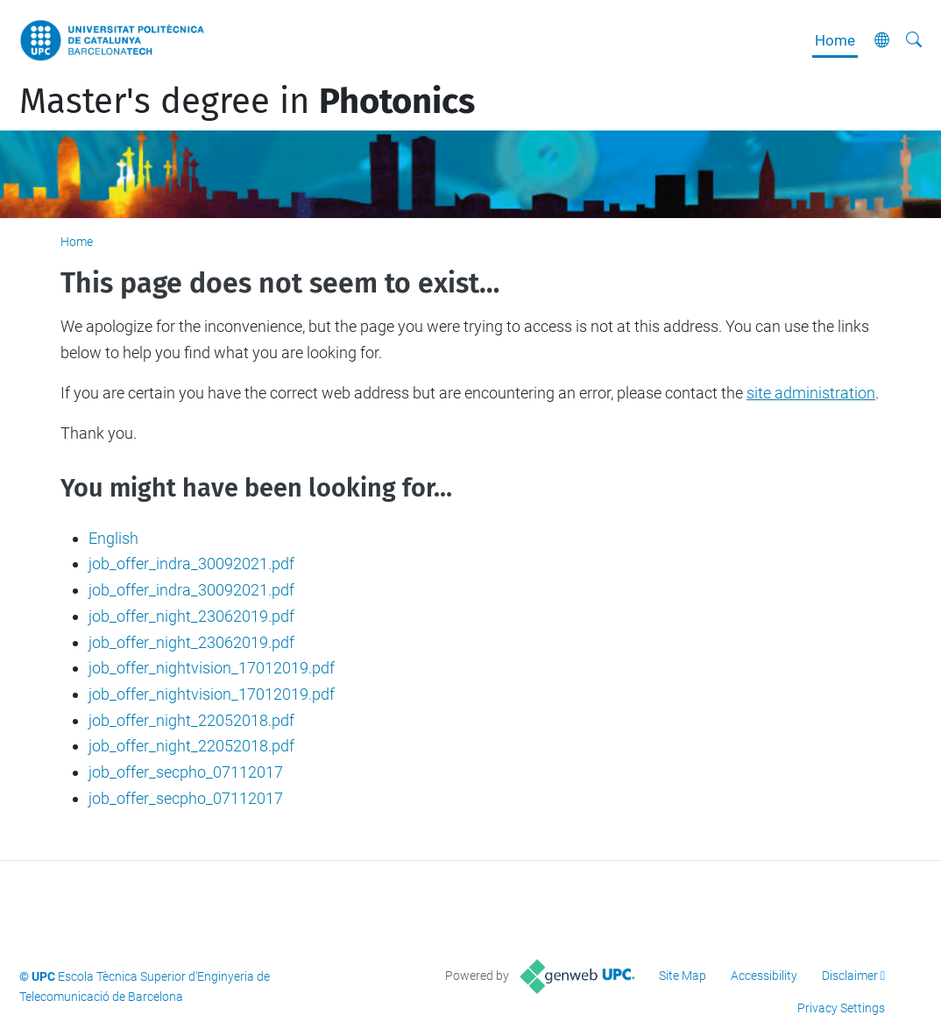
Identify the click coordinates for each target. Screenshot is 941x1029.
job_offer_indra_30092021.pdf (191, 563)
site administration (810, 393)
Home (835, 40)
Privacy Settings (841, 1008)
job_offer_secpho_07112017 (185, 772)
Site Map (682, 976)
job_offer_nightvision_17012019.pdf (211, 668)
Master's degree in (247, 102)
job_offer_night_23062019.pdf (191, 616)
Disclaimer (850, 976)
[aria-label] (914, 40)
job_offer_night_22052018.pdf (191, 720)
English (113, 538)
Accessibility (764, 976)
